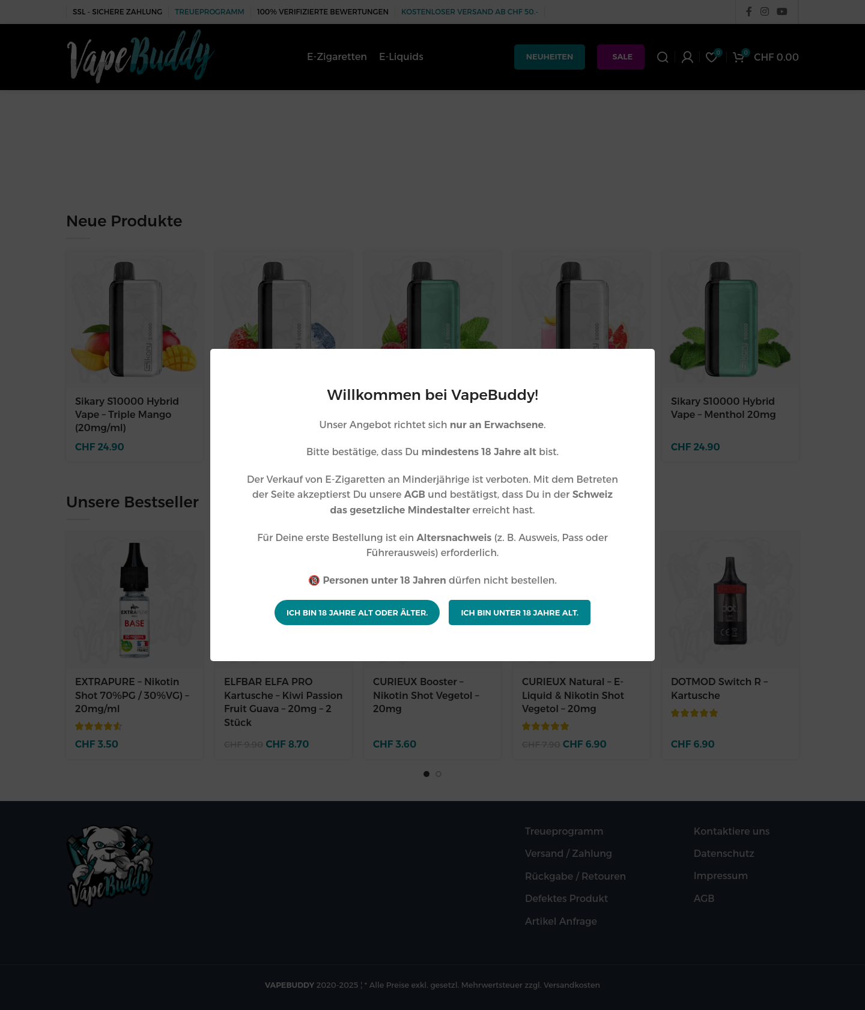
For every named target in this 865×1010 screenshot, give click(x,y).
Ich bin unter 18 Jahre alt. (519, 612)
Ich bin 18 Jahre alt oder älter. (357, 612)
